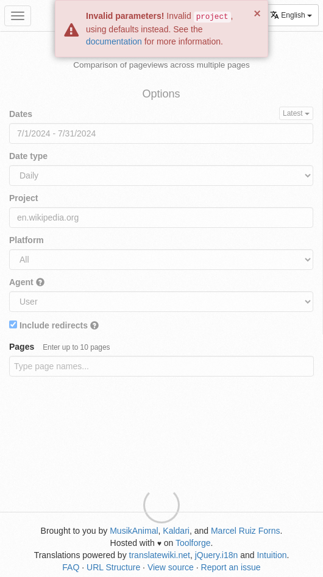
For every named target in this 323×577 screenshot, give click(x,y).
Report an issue (231, 567)
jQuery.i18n (216, 555)
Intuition (271, 555)
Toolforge (193, 543)
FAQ (70, 567)
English (291, 14)
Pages (59, 347)
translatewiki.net (159, 555)
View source (170, 567)
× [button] (257, 13)
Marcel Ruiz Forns (245, 531)
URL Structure (113, 567)
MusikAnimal (134, 531)
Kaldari (176, 531)
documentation (114, 41)
